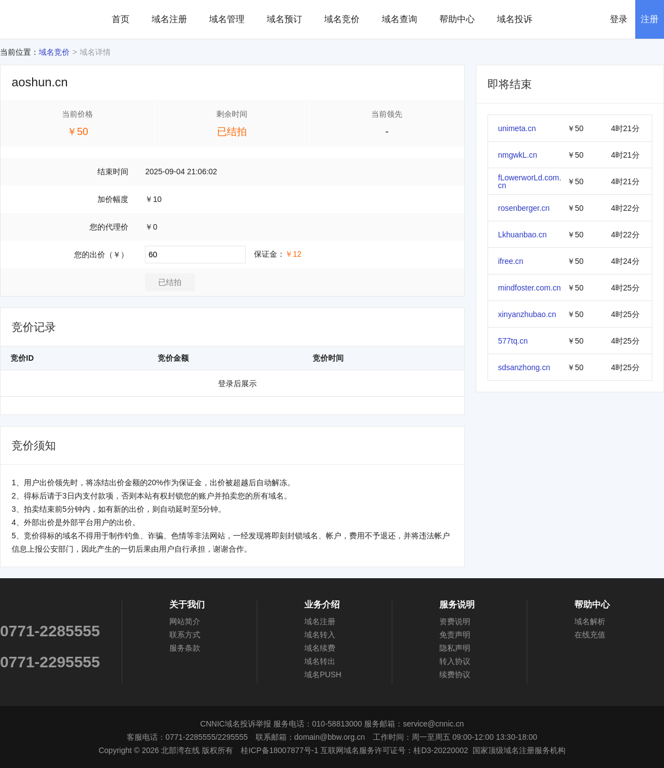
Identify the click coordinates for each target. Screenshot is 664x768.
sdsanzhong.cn (524, 367)
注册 (649, 19)
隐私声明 (454, 648)
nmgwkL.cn (517, 155)
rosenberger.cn (523, 208)
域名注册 (169, 19)
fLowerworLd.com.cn (529, 181)
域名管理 (227, 19)
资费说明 (454, 621)
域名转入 (319, 634)
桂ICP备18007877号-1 (279, 750)
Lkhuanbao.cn (522, 234)
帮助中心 (457, 19)
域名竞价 (342, 19)
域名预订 (284, 19)
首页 (120, 19)
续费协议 (454, 674)
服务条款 (184, 648)
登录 (618, 19)
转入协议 (454, 661)
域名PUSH (322, 674)
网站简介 (184, 621)
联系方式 (184, 634)
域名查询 (399, 19)
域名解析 (589, 621)
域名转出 (319, 661)
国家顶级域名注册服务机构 (519, 750)
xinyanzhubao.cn (527, 314)
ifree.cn (510, 261)
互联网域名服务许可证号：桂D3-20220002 (394, 750)
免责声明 (454, 634)
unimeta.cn (517, 128)
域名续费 (319, 648)
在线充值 (589, 634)
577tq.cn (513, 340)
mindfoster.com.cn (529, 287)
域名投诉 (514, 19)
